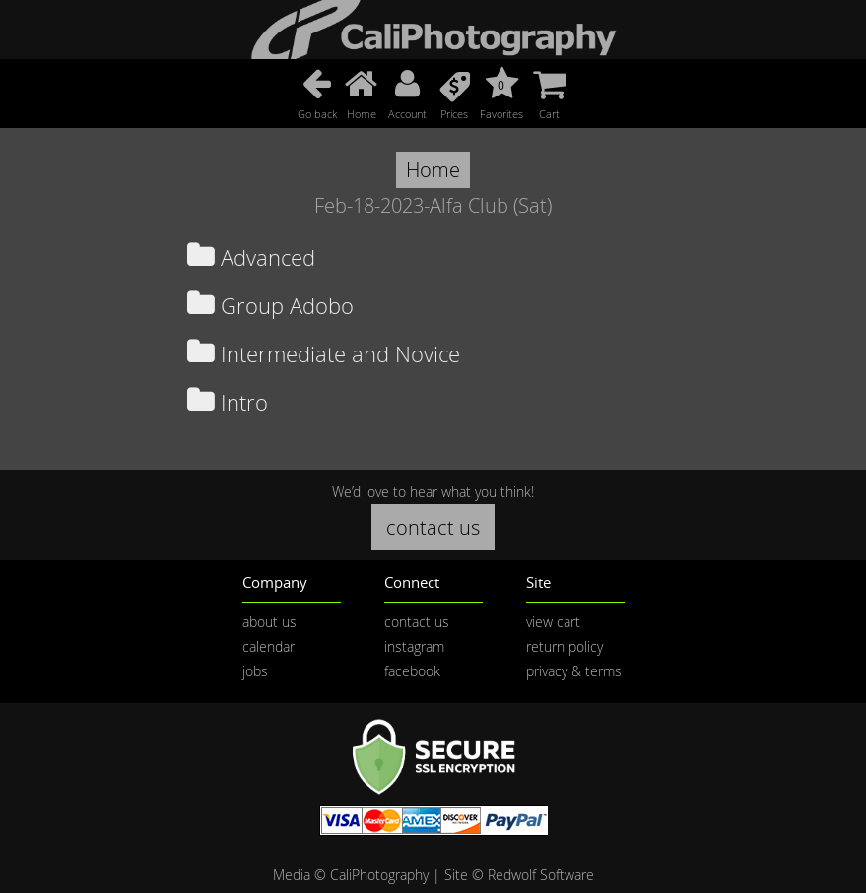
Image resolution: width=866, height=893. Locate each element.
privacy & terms (574, 671)
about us (269, 621)
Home (433, 170)
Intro (227, 402)
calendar (268, 646)
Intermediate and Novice (323, 354)
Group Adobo (270, 305)
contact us (433, 527)
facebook (412, 671)
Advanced (251, 257)
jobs (255, 671)
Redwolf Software (541, 874)
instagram (414, 646)
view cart (553, 621)
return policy (564, 646)
